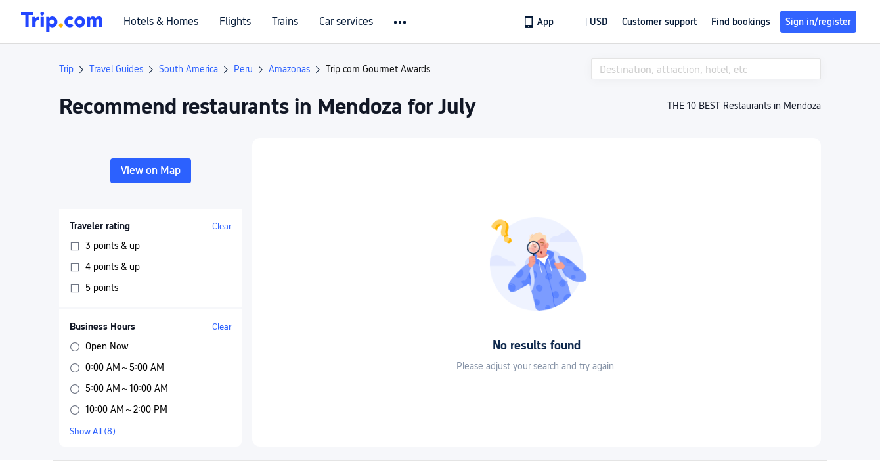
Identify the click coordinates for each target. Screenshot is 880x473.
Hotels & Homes (160, 22)
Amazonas (289, 69)
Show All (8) (93, 431)
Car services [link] (346, 22)
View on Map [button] (151, 170)
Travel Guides (116, 69)
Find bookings (740, 21)
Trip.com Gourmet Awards (378, 69)
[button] (401, 22)
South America (188, 69)
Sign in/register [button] (818, 21)
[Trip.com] (61, 22)
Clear (221, 226)
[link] (539, 22)
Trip (66, 69)
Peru (243, 69)
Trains (285, 22)
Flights (235, 22)
